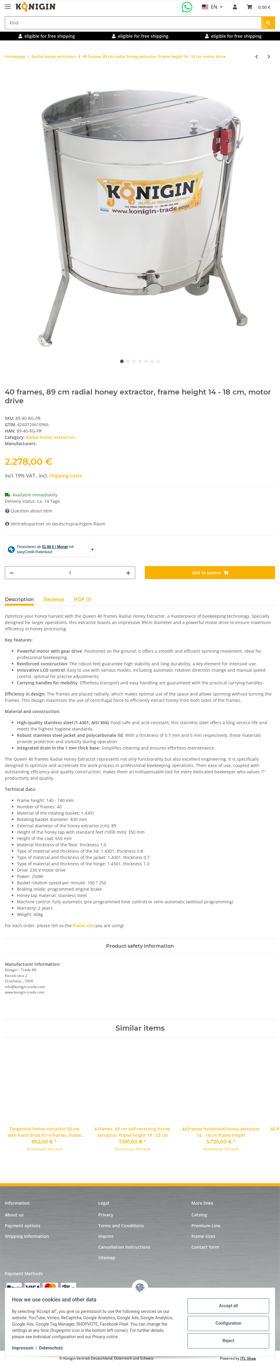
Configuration (225, 1323)
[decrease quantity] (11, 572)
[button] (235, 7)
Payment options (23, 1225)
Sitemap (106, 1257)
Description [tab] (19, 599)
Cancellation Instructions (124, 1247)
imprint (106, 1236)
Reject (226, 1340)
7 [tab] (158, 361)
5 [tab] (146, 361)
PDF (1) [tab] (82, 599)
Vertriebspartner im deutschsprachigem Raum (55, 524)
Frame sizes (203, 1236)
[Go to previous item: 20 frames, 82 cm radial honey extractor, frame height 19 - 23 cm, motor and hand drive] (256, 56)
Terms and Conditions (121, 1225)
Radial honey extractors (51, 437)
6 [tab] (152, 361)
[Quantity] (70, 572)
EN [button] (209, 7)
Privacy (105, 1215)
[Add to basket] (10, 76)
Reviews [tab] (54, 599)
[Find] (133, 22)
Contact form (205, 1247)
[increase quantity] (128, 572)
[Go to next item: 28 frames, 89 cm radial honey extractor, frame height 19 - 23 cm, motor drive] (269, 56)
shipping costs (65, 475)
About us (14, 1215)
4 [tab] (140, 361)
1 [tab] (122, 361)
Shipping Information (27, 1236)
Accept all (225, 1305)
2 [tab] (128, 361)
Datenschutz (54, 1347)
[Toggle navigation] (8, 4)
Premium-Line (205, 1225)
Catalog (199, 1215)
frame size (83, 925)
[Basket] (258, 7)
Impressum (25, 1347)
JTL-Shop (248, 1358)
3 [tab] (134, 361)
